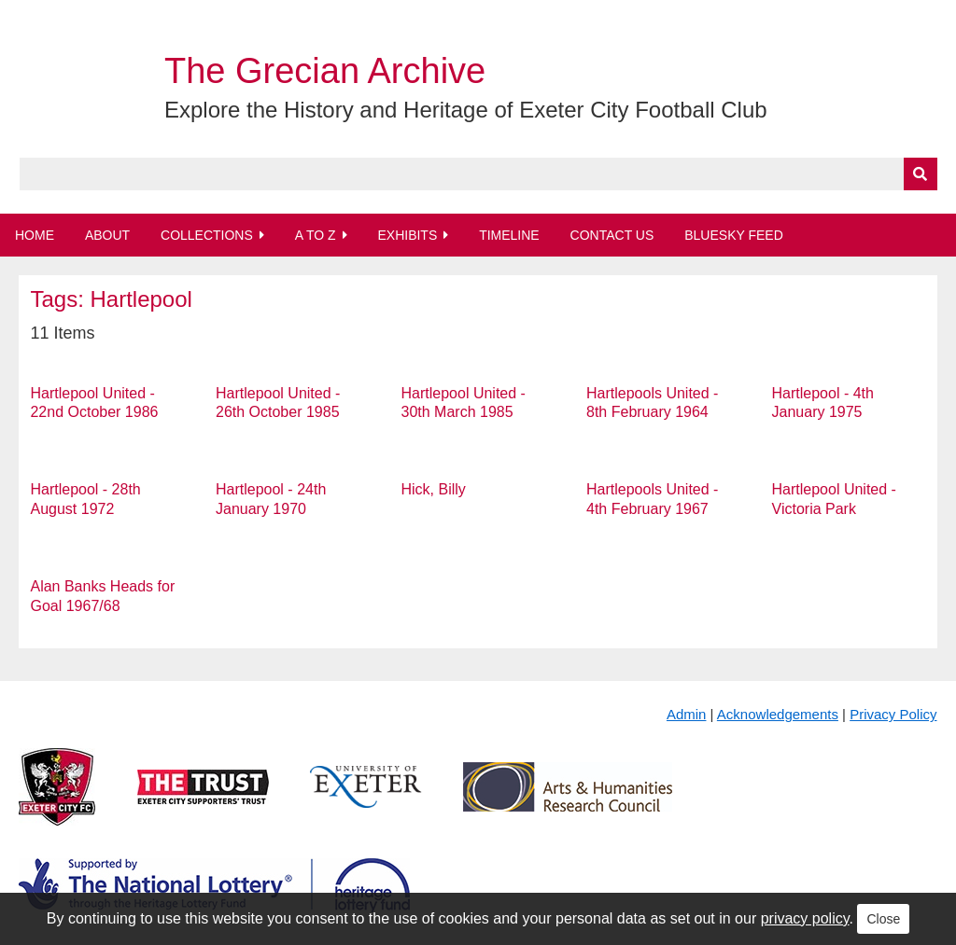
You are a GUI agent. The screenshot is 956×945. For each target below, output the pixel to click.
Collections (207, 235)
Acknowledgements (777, 714)
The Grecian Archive (324, 70)
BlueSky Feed (733, 235)
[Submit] (920, 174)
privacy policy (805, 918)
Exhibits (407, 235)
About (107, 235)
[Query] (478, 174)
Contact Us (612, 235)
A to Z (315, 235)
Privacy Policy (893, 714)
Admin (687, 714)
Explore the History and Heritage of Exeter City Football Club (465, 109)
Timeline (509, 235)
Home (34, 235)
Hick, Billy (433, 489)
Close (883, 918)
